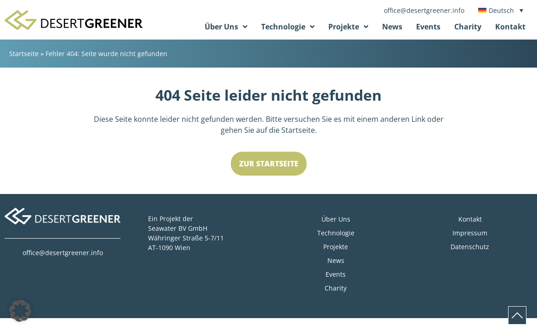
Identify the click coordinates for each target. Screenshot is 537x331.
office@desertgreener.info (424, 10)
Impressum (469, 232)
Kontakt (510, 27)
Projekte (348, 26)
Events (428, 27)
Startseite (24, 53)
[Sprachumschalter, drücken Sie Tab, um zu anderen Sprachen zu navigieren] (501, 10)
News (392, 27)
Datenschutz (470, 246)
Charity (467, 27)
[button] (20, 311)
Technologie (287, 26)
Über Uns (226, 26)
